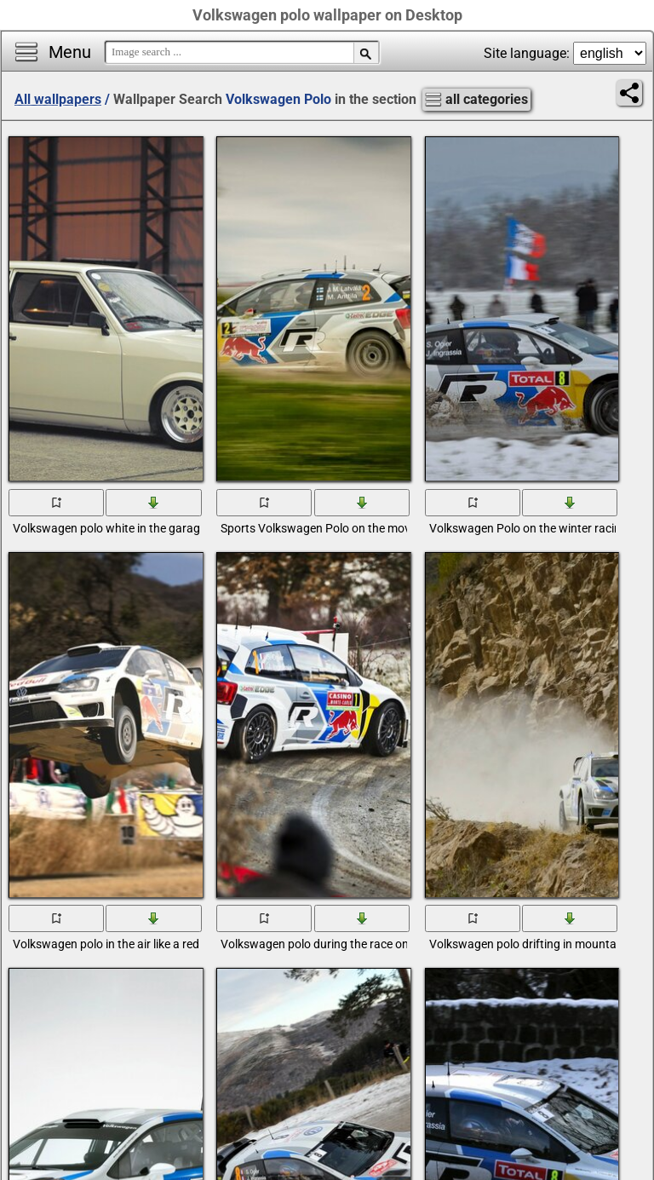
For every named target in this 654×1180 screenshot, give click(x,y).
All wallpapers (57, 99)
